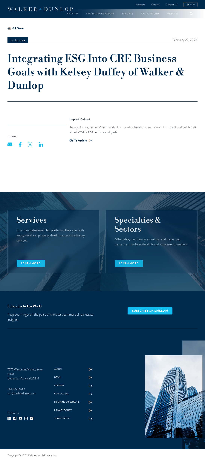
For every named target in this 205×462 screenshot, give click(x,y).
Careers (155, 4)
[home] (40, 9)
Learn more (30, 263)
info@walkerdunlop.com (21, 393)
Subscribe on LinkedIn (150, 310)
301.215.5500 (16, 389)
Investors (140, 4)
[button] (72, 13)
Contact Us (172, 4)
